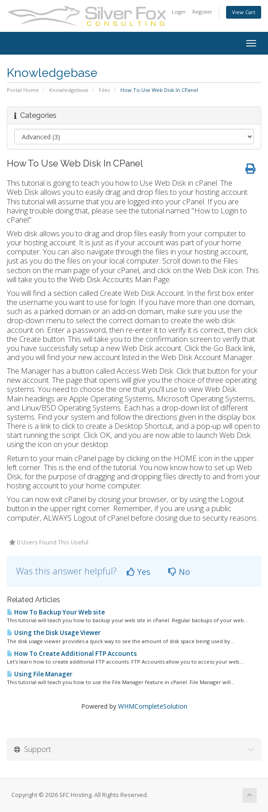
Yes (138, 571)
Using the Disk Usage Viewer (54, 633)
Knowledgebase (68, 89)
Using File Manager (39, 674)
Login (179, 11)
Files (104, 89)
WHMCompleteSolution (152, 706)
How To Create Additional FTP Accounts (72, 654)
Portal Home (23, 89)
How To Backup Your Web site (56, 612)
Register (202, 11)
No (179, 571)
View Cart (243, 12)
